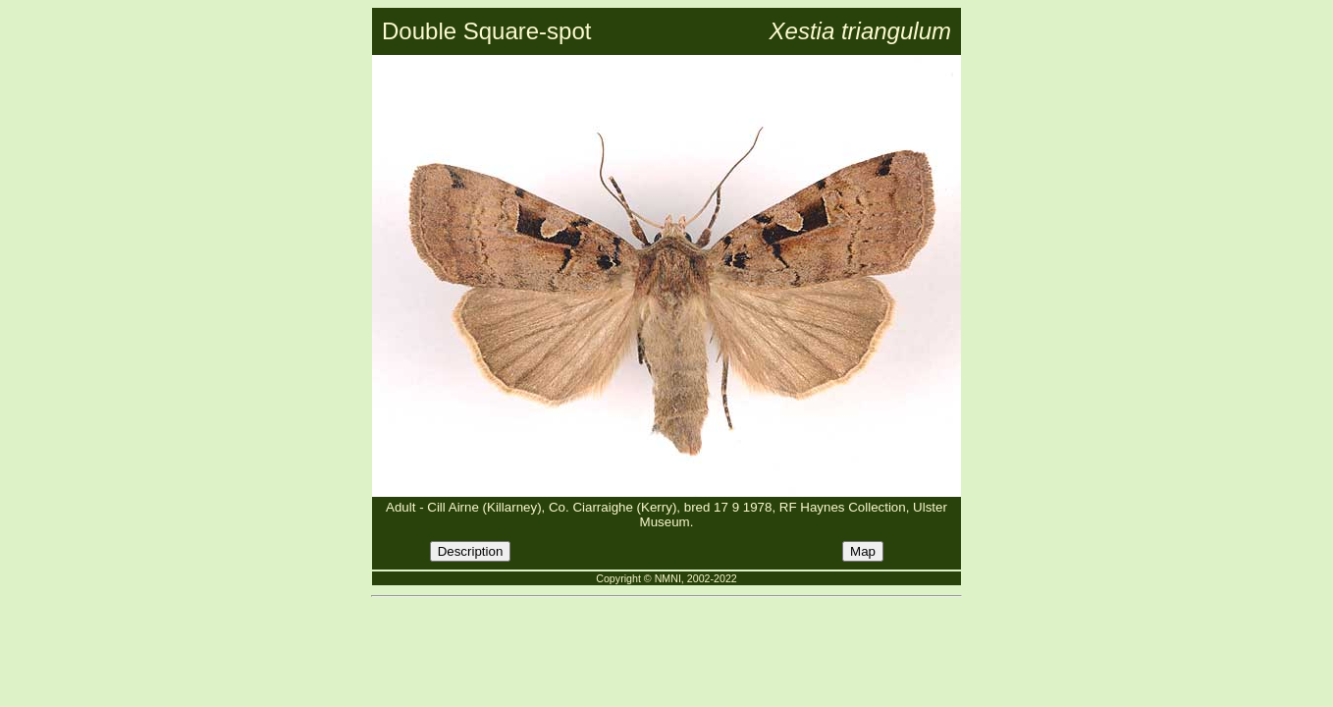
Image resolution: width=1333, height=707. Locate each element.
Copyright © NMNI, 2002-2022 (666, 578)
